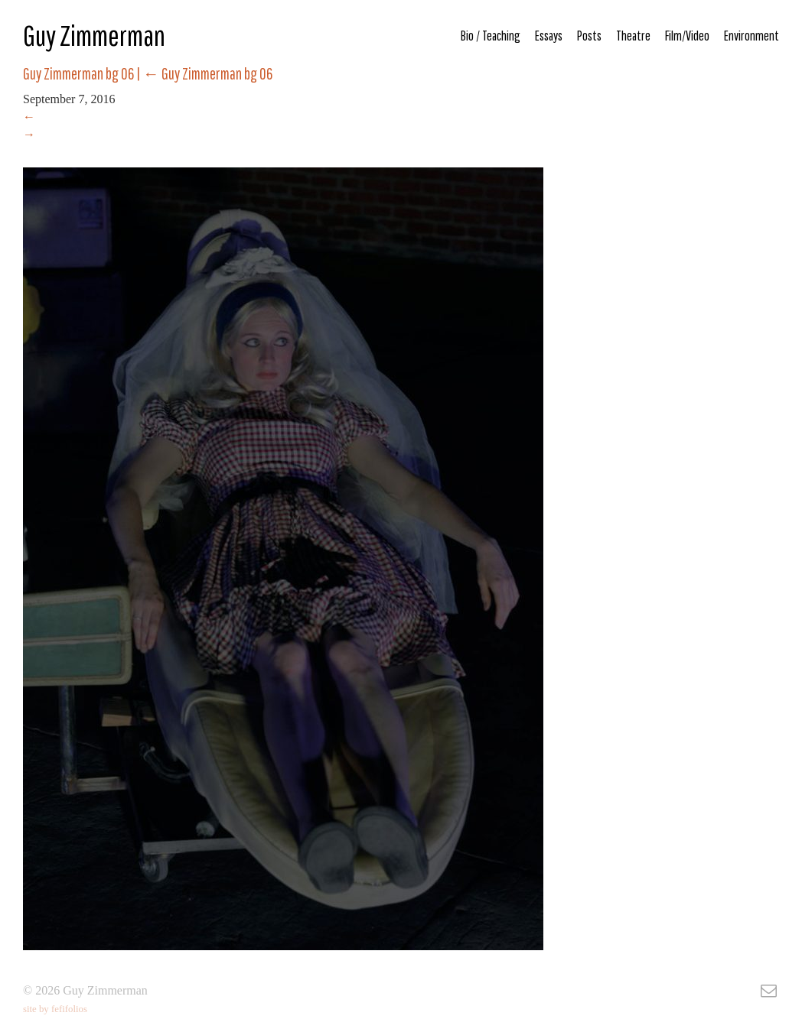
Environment (751, 36)
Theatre (633, 36)
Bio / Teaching (490, 36)
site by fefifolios (55, 1009)
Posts (589, 36)
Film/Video (687, 36)
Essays (548, 36)
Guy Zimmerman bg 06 (207, 73)
